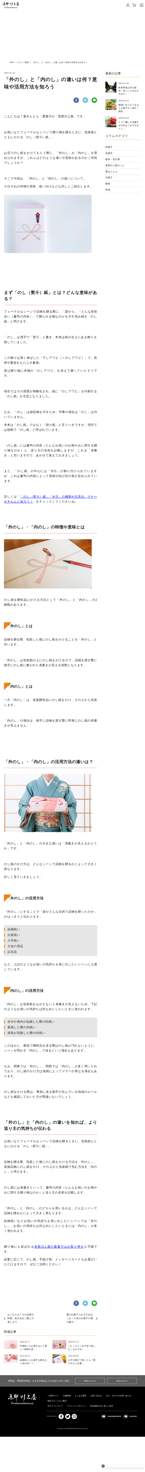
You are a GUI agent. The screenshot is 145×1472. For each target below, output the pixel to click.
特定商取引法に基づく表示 (101, 1441)
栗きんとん (111, 171)
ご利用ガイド (53, 1431)
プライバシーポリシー (76, 1441)
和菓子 (109, 147)
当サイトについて (55, 1441)
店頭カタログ (122, 1416)
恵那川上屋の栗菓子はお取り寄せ (59, 1270)
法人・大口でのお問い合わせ (118, 1431)
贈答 (107, 183)
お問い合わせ (96, 1431)
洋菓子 (109, 177)
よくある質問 (80, 1431)
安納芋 (109, 153)
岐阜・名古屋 (112, 159)
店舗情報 (67, 1431)
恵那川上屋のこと (115, 165)
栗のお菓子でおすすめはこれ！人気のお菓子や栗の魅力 (79, 1354)
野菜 (107, 189)
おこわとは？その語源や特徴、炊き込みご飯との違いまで (20, 1354)
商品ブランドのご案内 (57, 1436)
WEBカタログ (90, 1416)
